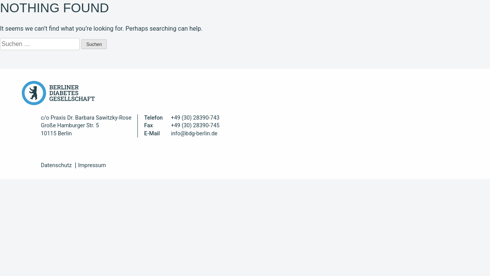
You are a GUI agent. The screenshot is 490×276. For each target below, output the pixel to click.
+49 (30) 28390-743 (195, 118)
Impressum (92, 165)
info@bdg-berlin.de (194, 133)
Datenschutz (56, 165)
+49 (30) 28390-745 (195, 125)
